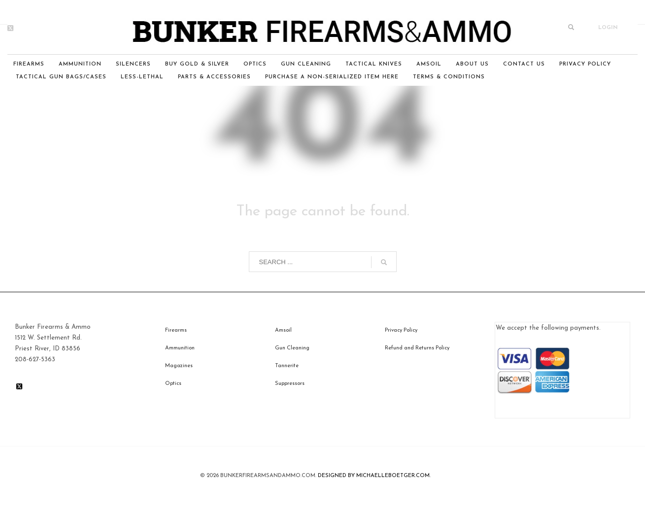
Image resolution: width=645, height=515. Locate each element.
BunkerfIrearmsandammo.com (267, 476)
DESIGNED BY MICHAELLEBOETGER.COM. (374, 476)
